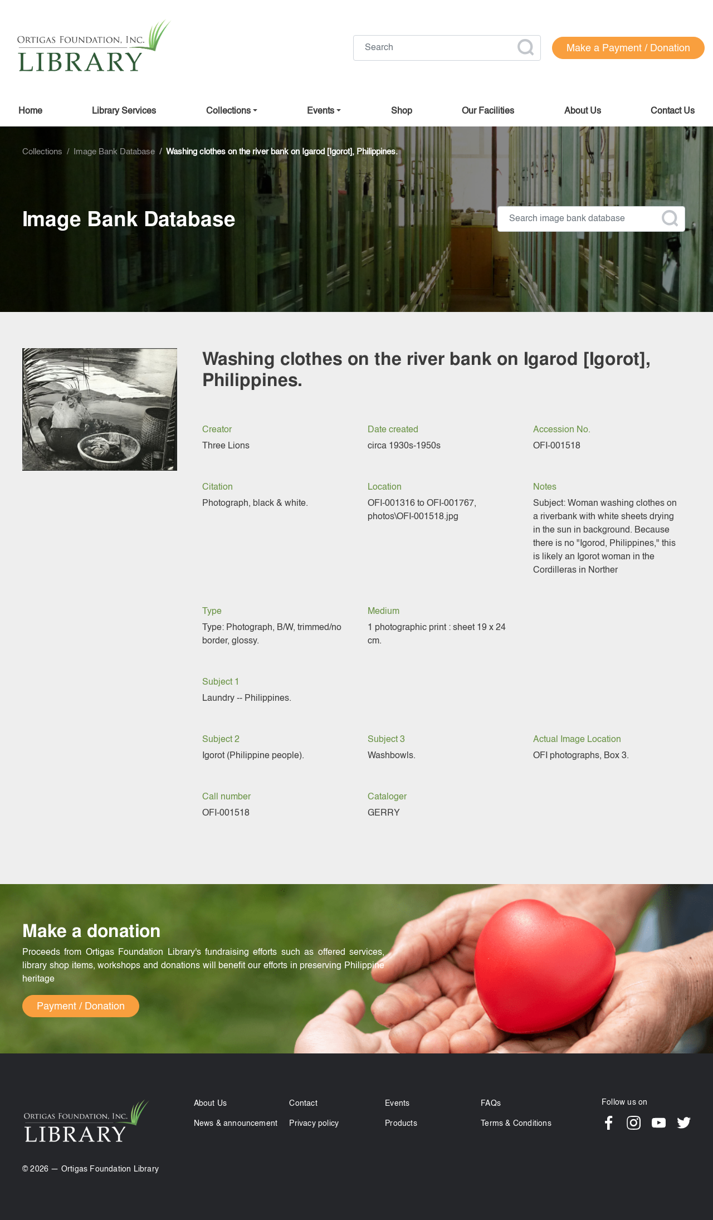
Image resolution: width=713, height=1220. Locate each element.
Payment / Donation (81, 1007)
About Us (210, 1103)
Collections (228, 111)
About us (582, 111)
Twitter (684, 1123)
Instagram (634, 1123)
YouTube (659, 1123)
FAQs (491, 1103)
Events (397, 1103)
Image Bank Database (114, 152)
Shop (401, 111)
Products (401, 1124)
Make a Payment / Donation (628, 48)
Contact (303, 1103)
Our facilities (488, 111)
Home (30, 111)
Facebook (609, 1123)
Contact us (673, 111)
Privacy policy (314, 1124)
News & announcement (236, 1124)
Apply (525, 47)
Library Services (124, 111)
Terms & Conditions (516, 1124)
